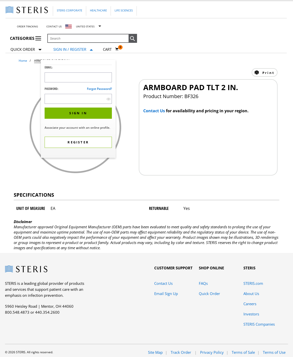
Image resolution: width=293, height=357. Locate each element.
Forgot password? (99, 89)
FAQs (203, 283)
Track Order (181, 352)
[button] (133, 38)
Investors (251, 313)
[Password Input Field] (78, 99)
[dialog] (78, 109)
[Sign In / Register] (73, 49)
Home (23, 61)
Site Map (155, 352)
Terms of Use (274, 352)
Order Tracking (27, 26)
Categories (25, 38)
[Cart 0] (111, 49)
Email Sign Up (166, 293)
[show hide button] (108, 99)
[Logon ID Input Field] (78, 77)
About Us (251, 293)
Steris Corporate (69, 10)
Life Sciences (124, 10)
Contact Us (54, 26)
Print (268, 72)
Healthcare (98, 10)
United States (85, 26)
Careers (249, 303)
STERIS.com (253, 283)
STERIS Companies (259, 324)
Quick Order (26, 50)
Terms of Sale (243, 352)
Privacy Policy (212, 352)
